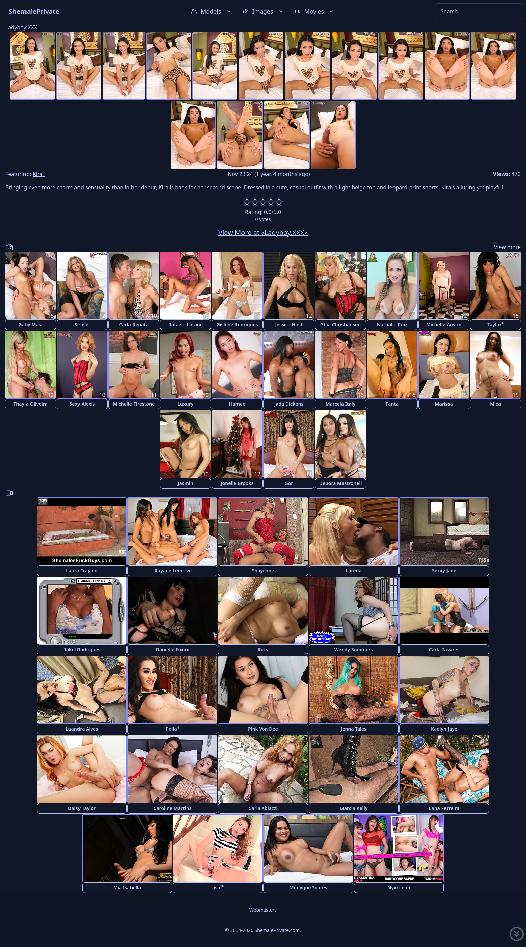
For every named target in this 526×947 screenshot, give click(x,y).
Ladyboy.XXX (21, 27)
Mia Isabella (127, 887)
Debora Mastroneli (340, 483)
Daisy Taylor (82, 808)
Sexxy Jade (444, 570)
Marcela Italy (341, 404)
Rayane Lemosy (172, 570)
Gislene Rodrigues (237, 324)
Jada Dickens (289, 404)
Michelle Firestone (134, 404)
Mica (495, 404)
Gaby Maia (30, 324)
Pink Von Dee (263, 729)
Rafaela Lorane (185, 324)
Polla (172, 728)
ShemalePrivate (34, 11)
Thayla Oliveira (30, 404)
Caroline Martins (173, 808)
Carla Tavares (444, 649)
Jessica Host (289, 324)
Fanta (392, 404)
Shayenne (263, 570)
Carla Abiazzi (263, 808)
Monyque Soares (308, 887)
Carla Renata (133, 324)
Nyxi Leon (398, 887)
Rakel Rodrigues (81, 649)
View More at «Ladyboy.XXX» (263, 232)
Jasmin (185, 483)
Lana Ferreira (444, 808)
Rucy (263, 649)
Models (211, 11)
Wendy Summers (353, 649)
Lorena (353, 570)
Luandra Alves (82, 729)
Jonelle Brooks (237, 483)
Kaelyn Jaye (444, 729)
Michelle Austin (444, 324)
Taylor (495, 324)
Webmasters (263, 910)
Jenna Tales (353, 729)
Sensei (82, 324)
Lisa (217, 887)
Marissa (444, 404)
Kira (39, 174)
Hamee (237, 404)
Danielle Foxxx (172, 649)
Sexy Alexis (82, 404)
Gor (289, 483)
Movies (315, 11)
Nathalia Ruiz (392, 324)
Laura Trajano (81, 570)
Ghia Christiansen (340, 324)
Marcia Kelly (354, 808)
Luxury (185, 404)
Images (263, 11)
